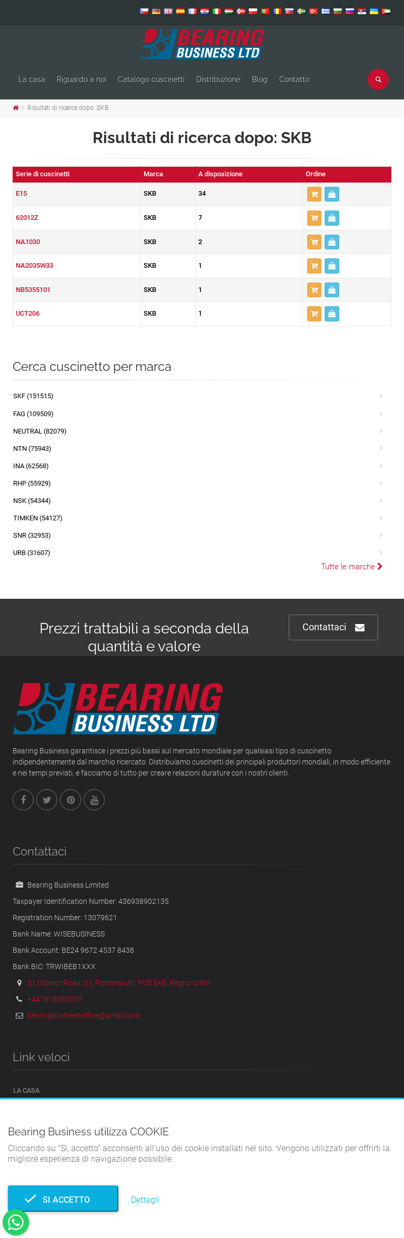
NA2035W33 (34, 265)
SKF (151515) (33, 396)
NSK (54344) (32, 501)
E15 (21, 193)
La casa (31, 79)
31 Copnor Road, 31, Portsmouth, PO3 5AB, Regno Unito (118, 983)
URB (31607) (31, 553)
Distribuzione (218, 79)
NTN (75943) (32, 448)
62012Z (27, 218)
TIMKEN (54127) (38, 518)
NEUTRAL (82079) (40, 431)
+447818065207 (54, 999)
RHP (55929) (32, 483)
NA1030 (28, 242)
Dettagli (145, 1200)
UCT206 (27, 313)
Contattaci (333, 627)
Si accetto (63, 1200)
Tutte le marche (352, 566)
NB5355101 (33, 290)
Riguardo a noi (81, 79)
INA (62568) (31, 466)
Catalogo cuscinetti (151, 79)
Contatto (294, 79)
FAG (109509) (33, 414)
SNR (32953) (32, 535)
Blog (260, 79)
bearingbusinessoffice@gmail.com (83, 1015)
